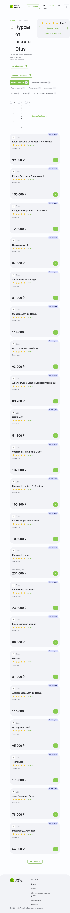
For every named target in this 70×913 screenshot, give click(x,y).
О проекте (34, 905)
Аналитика (50, 88)
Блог (58, 5)
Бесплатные (21, 115)
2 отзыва (30, 489)
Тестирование (18, 88)
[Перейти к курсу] (55, 160)
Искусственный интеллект (45, 93)
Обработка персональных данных (40, 894)
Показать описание (17, 60)
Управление (35, 88)
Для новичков (14, 116)
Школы (51, 5)
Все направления (19, 82)
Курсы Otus (23, 20)
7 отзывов (30, 145)
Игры (26, 93)
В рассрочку (29, 115)
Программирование (41, 82)
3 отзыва (30, 283)
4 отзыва (30, 214)
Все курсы (45, 7)
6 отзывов (30, 179)
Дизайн (15, 93)
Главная (13, 20)
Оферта (33, 888)
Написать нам (36, 900)
